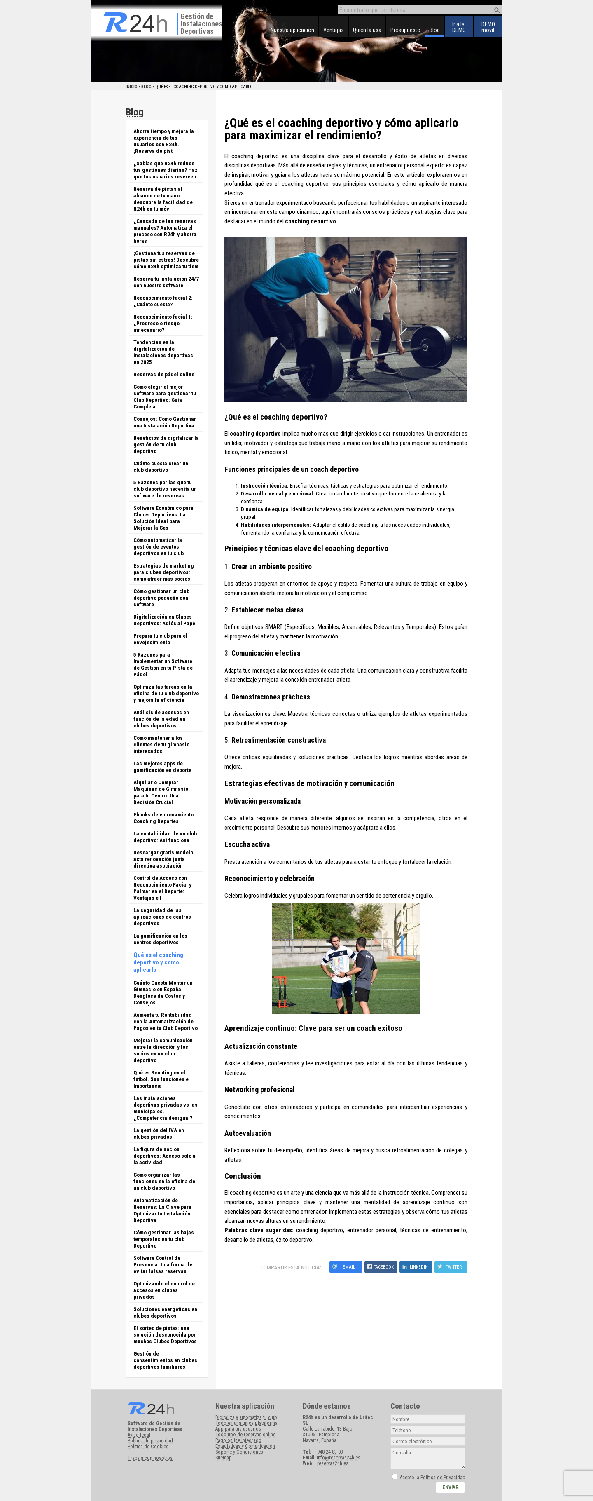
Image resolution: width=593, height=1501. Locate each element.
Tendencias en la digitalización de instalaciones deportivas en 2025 (163, 352)
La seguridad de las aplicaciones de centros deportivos (162, 916)
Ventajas (333, 30)
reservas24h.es (332, 1463)
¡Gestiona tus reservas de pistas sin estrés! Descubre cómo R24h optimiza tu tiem (166, 260)
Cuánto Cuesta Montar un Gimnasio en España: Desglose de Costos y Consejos (163, 992)
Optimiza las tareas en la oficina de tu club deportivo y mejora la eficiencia (166, 693)
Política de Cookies (148, 1446)
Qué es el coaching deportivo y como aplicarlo (158, 962)
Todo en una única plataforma (246, 1423)
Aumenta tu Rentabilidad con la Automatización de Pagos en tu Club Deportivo (165, 1021)
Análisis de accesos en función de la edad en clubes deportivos (161, 719)
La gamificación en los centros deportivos (160, 938)
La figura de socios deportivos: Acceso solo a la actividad (164, 1156)
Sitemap (223, 1458)
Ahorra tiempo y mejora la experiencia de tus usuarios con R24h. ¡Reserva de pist (163, 141)
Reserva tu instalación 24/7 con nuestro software (166, 281)
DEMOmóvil (488, 27)
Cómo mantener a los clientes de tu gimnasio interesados (161, 744)
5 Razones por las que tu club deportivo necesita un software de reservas (165, 489)
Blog (435, 30)
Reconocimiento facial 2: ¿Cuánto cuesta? (163, 300)
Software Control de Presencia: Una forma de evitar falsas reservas (162, 1264)
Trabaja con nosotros (150, 1458)
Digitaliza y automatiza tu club (246, 1417)
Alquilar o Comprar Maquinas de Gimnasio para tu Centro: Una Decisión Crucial (160, 792)
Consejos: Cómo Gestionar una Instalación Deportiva (164, 422)
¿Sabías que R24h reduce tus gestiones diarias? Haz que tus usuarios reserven (165, 170)
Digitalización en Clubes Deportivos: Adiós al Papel (165, 619)
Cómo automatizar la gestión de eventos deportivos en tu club (158, 546)
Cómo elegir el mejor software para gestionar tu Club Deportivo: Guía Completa (164, 396)
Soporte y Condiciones (239, 1452)
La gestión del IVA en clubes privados (158, 1133)
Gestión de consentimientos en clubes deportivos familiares (165, 1360)
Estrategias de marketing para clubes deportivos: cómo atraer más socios (163, 572)
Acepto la (432, 1477)
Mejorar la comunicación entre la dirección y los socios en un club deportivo (163, 1050)
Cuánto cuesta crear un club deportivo (160, 466)
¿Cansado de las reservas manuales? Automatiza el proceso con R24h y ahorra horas (164, 231)
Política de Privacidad (442, 1477)
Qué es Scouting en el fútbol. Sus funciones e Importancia (161, 1079)
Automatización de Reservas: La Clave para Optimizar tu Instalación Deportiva (162, 1210)
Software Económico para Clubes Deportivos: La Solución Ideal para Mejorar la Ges (163, 517)
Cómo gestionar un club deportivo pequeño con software (161, 597)
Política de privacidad (150, 1441)
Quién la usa (367, 30)
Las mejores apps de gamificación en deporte (162, 766)
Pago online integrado (238, 1440)
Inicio (132, 86)
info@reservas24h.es (338, 1458)
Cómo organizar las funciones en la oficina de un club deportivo (164, 1181)
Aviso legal (139, 1435)
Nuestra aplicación (292, 30)
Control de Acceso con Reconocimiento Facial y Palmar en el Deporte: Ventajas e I (162, 888)
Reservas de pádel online (163, 374)
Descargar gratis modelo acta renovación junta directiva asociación (163, 859)
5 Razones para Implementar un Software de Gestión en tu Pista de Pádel (163, 664)
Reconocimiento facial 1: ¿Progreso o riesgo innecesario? (163, 323)
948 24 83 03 (330, 1452)
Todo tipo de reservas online (245, 1435)
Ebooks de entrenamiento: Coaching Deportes (164, 817)
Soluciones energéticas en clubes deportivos (165, 1312)
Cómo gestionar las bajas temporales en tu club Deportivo (163, 1239)
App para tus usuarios (238, 1429)
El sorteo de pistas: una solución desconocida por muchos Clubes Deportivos (165, 1334)
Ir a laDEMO (459, 27)
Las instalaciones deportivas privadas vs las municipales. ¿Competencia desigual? (165, 1108)
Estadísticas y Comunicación (245, 1446)
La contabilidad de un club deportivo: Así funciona (165, 836)
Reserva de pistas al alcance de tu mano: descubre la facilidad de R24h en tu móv (163, 198)
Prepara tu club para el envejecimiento (160, 638)
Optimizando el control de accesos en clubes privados (164, 1290)
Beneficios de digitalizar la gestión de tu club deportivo (166, 444)
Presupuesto (405, 30)
